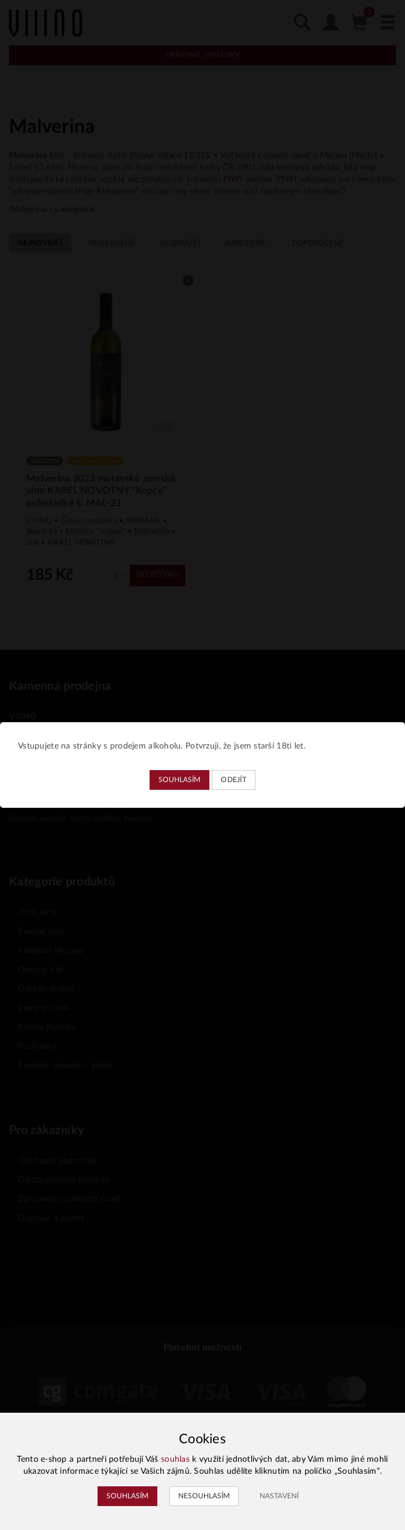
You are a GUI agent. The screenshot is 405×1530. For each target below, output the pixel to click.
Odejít (233, 779)
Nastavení (279, 1495)
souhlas (175, 1459)
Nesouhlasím (204, 1495)
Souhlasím (179, 779)
